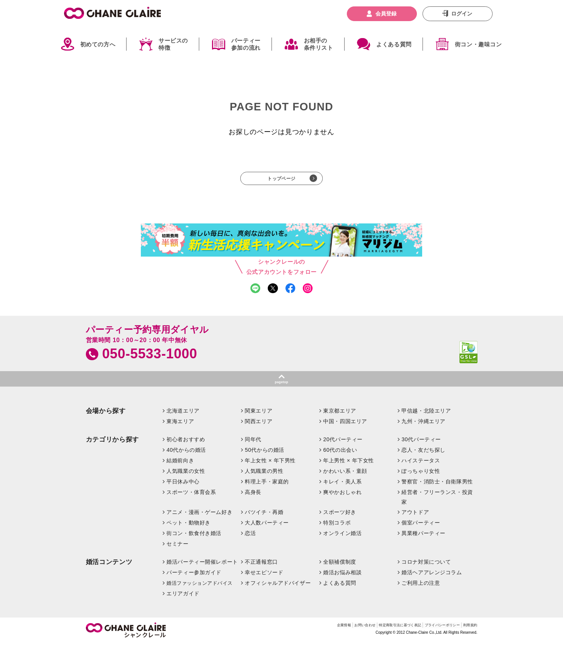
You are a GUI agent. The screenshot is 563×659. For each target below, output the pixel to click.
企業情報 (283, 642)
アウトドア (415, 527)
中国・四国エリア (345, 436)
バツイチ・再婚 (264, 527)
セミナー (177, 559)
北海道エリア (182, 426)
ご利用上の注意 (420, 598)
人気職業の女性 (185, 486)
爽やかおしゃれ (342, 507)
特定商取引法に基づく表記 (364, 642)
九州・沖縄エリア (423, 436)
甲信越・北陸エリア (426, 426)
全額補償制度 (339, 577)
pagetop (281, 395)
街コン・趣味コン (478, 44)
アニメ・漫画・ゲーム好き (199, 527)
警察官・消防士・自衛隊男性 (437, 497)
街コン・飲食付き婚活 (193, 548)
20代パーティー (343, 454)
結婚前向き (180, 475)
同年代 (253, 454)
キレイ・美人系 (342, 497)
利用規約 (467, 642)
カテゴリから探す (112, 454)
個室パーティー (420, 538)
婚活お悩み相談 (342, 587)
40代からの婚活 (186, 465)
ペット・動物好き (188, 538)
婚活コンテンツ (109, 577)
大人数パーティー (267, 538)
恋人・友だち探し (423, 465)
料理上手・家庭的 (267, 497)
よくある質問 (394, 44)
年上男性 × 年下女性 (348, 475)
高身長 (253, 507)
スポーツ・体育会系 (191, 507)
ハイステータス (420, 475)
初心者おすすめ (185, 454)
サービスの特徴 (173, 44)
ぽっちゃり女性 (420, 486)
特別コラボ (337, 538)
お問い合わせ (314, 642)
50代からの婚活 (264, 465)
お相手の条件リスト (318, 44)
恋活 (250, 548)
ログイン (461, 14)
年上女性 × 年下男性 (270, 475)
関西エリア (258, 436)
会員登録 (386, 14)
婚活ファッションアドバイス (199, 598)
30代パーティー (421, 454)
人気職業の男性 (264, 486)
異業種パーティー (423, 548)
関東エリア (258, 426)
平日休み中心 (182, 497)
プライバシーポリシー (426, 642)
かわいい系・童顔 (345, 486)
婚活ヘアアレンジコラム (431, 587)
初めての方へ (98, 44)
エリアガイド (182, 608)
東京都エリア (339, 426)
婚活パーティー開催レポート (202, 577)
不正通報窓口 (261, 577)
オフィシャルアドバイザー (278, 598)
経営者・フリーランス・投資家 (437, 512)
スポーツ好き (339, 527)
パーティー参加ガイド (193, 587)
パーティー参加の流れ (246, 44)
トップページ (281, 181)
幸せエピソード (264, 587)
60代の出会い (340, 465)
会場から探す (106, 426)
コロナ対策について (426, 577)
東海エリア (180, 436)
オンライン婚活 (342, 548)
